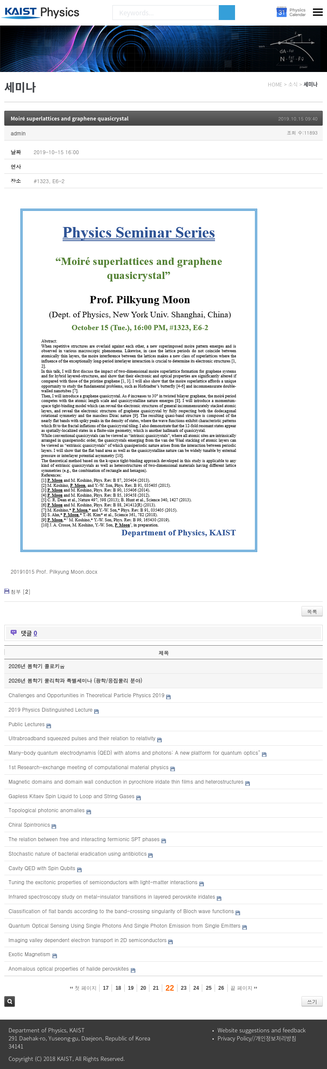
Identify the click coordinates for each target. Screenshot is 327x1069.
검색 (9, 1001)
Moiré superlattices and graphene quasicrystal (70, 118)
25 (208, 988)
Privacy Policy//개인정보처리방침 (257, 1038)
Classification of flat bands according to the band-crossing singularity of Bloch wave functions (121, 910)
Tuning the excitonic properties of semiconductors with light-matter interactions (103, 881)
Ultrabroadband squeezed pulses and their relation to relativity (82, 737)
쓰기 (312, 1001)
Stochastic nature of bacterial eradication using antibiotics (77, 853)
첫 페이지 (83, 988)
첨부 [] (21, 591)
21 (155, 988)
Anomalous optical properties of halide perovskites (69, 968)
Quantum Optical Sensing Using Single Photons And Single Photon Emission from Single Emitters (125, 925)
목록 (312, 611)
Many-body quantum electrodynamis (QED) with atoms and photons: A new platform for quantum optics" (134, 752)
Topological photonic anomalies (47, 809)
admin (18, 133)
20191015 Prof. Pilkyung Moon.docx (54, 571)
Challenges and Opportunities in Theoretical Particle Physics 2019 (86, 694)
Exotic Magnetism (30, 953)
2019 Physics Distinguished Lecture (50, 709)
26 (221, 988)
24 (196, 988)
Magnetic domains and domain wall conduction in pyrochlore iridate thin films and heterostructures (126, 781)
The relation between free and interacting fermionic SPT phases (84, 838)
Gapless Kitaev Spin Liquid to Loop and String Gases (72, 795)
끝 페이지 (243, 988)
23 (183, 988)
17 (106, 988)
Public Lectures (27, 723)
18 (118, 988)
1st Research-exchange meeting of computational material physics (89, 766)
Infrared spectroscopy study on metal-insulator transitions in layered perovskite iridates (112, 896)
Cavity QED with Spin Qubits (42, 867)
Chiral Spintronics (29, 824)
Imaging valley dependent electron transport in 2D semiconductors (87, 939)
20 (143, 988)
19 (131, 988)
